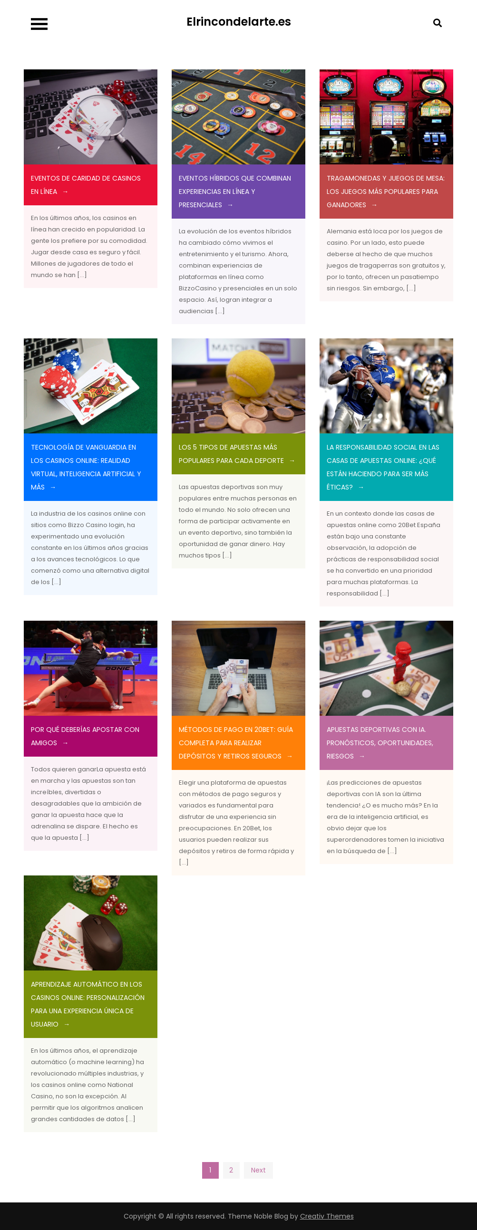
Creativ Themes (327, 1216)
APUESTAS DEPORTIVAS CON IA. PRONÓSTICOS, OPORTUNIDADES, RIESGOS (380, 743)
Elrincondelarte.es (238, 21)
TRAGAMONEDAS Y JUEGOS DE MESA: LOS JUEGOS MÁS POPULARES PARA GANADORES (386, 191)
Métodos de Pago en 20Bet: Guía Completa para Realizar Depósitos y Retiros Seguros (236, 743)
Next (258, 1170)
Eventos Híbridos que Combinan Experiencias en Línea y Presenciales (235, 191)
